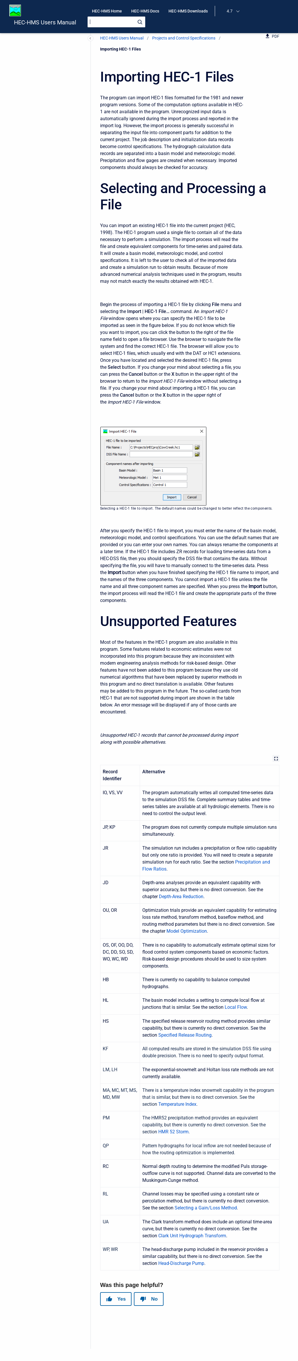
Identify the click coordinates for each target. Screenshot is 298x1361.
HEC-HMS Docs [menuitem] (145, 11)
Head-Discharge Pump (181, 1263)
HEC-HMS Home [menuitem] (107, 11)
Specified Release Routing (185, 1035)
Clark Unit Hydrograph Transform (192, 1235)
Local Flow (236, 1007)
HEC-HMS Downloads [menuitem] (188, 11)
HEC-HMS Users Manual (45, 22)
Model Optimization (186, 931)
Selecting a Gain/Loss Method (206, 1208)
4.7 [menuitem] (230, 11)
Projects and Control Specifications (183, 38)
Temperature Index (177, 1104)
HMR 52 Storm (173, 1132)
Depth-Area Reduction (181, 896)
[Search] (116, 22)
